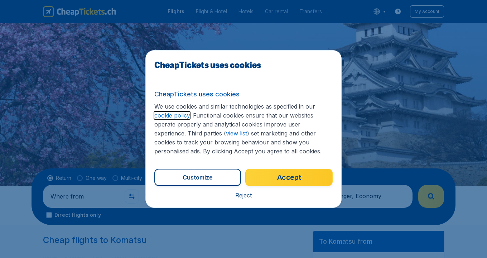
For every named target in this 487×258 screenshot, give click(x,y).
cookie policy (172, 115)
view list (236, 133)
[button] (243, 195)
